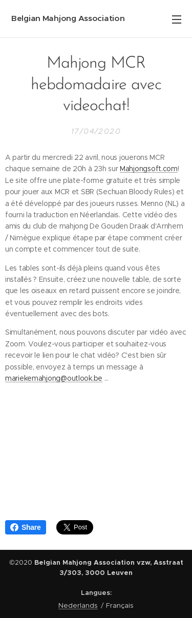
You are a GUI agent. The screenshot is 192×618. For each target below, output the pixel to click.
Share (25, 527)
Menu (176, 19)
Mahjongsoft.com (149, 169)
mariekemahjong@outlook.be (53, 378)
